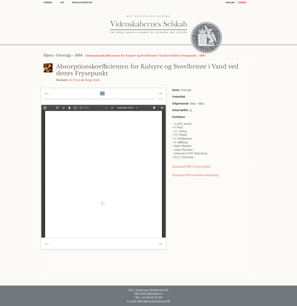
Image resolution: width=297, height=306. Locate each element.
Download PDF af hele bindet (191, 166)
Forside (47, 2)
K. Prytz (75, 80)
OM (62, 2)
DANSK (242, 2)
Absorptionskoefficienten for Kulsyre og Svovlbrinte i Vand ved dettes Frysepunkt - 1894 (103, 99)
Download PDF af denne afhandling (195, 175)
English (230, 2)
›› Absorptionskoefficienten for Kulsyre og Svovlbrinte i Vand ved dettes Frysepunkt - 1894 (144, 55)
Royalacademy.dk (82, 2)
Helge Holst (92, 80)
